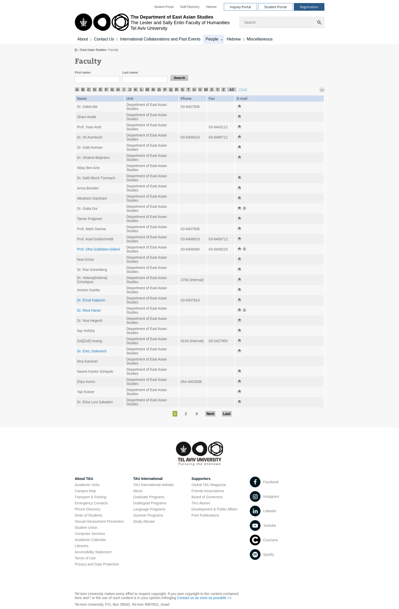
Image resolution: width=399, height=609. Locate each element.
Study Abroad (144, 521)
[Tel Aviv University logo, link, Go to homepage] (152, 22)
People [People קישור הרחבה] (211, 39)
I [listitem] (123, 89)
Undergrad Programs (150, 503)
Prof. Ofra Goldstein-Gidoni (98, 249)
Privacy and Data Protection (97, 564)
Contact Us (104, 39)
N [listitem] (153, 89)
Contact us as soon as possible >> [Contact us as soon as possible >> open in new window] (204, 598)
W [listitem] (206, 89)
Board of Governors (207, 497)
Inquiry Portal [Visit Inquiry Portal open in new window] (240, 7)
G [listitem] (112, 89)
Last (226, 414)
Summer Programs (148, 515)
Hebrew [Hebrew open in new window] (211, 7)
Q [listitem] (170, 89)
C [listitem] (88, 89)
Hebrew (234, 39)
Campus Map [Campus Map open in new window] (85, 491)
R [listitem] (176, 89)
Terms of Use (85, 558)
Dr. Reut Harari (89, 310)
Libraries (82, 546)
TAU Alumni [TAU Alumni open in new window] (200, 503)
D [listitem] (94, 89)
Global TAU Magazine (208, 485)
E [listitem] (100, 89)
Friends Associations (207, 491)
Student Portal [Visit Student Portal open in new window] (275, 7)
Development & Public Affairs (214, 509)
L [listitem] (141, 89)
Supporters (201, 479)
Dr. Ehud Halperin (91, 300)
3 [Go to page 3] (197, 414)
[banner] (199, 22)
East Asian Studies (76, 49)
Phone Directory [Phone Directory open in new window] (87, 509)
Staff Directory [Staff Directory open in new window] (189, 7)
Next (210, 414)
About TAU (84, 479)
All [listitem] (231, 89)
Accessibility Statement (93, 552)
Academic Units (87, 485)
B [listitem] (82, 89)
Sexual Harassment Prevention (99, 521)
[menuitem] (164, 6)
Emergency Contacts (91, 503)
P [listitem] (164, 89)
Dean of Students (88, 515)
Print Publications (205, 515)
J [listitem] (130, 89)
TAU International (148, 479)
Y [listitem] (217, 89)
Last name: (130, 72)
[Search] (281, 22)
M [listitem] (147, 89)
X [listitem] (211, 89)
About (82, 39)
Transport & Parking (90, 497)
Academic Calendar (90, 540)
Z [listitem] (223, 89)
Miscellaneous (259, 39)
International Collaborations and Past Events (160, 39)
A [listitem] (77, 89)
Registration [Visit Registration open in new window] (309, 7)
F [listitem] (106, 89)
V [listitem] (200, 89)
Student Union (86, 527)
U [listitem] (194, 89)
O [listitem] (159, 89)
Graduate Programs (148, 497)
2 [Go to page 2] (186, 414)
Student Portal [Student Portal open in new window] (163, 7)
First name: (83, 72)
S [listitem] (182, 89)
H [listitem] (118, 89)
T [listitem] (188, 89)
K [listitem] (135, 89)
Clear (243, 89)
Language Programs (149, 509)
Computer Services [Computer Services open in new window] (90, 534)
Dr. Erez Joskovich (92, 351)
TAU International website (153, 485)
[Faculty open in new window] (239, 107)
